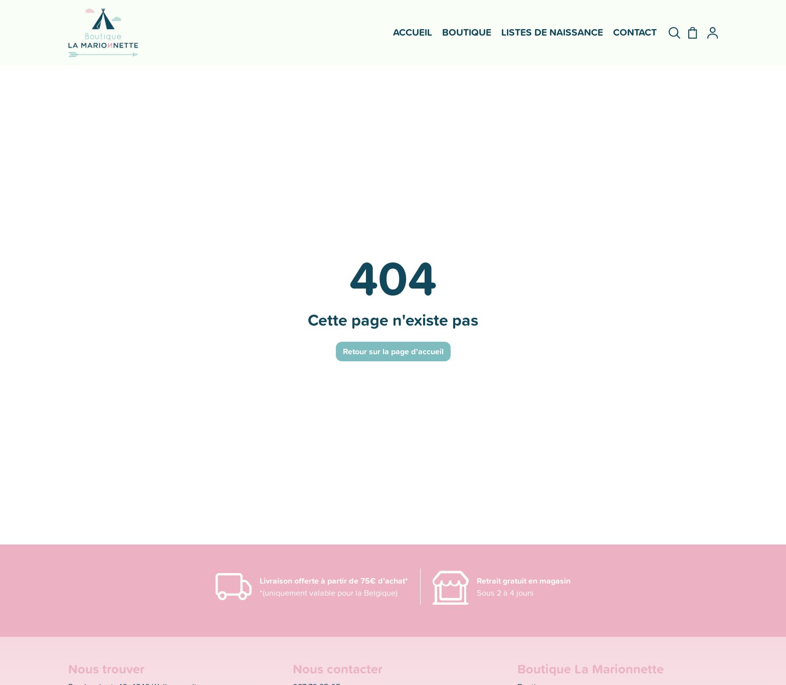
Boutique (466, 32)
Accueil (412, 32)
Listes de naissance (552, 32)
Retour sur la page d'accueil (393, 351)
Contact (635, 32)
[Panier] (688, 33)
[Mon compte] (708, 33)
